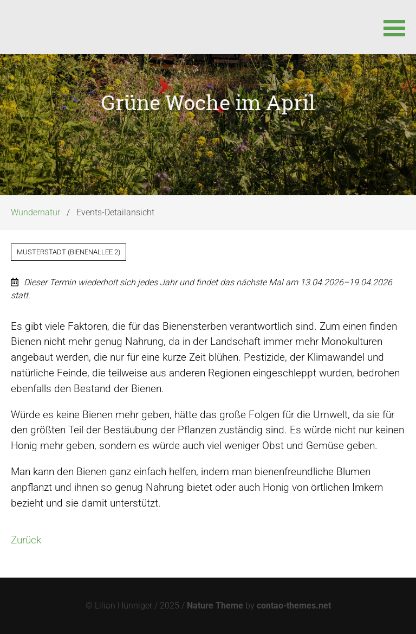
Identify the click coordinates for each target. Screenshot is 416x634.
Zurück (26, 540)
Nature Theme (215, 605)
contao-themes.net (294, 605)
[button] (394, 27)
